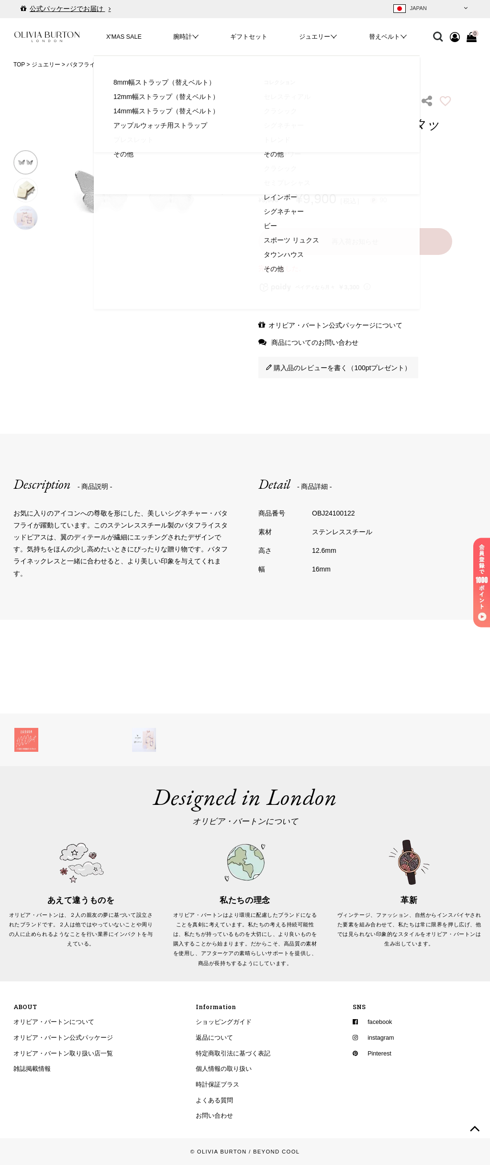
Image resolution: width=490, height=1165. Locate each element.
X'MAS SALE (124, 36)
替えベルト (384, 36)
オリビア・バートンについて (53, 1022)
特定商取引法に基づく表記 (233, 1053)
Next (224, 190)
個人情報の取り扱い (224, 1069)
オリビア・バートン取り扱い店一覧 (63, 1053)
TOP (19, 64)
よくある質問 (214, 1100)
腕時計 (182, 36)
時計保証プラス (217, 1084)
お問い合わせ (214, 1115)
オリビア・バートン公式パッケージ (63, 1037)
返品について (214, 1037)
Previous (52, 190)
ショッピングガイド (224, 1022)
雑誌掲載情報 (32, 1069)
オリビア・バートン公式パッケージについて (335, 325)
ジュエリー (314, 36)
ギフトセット (248, 36)
